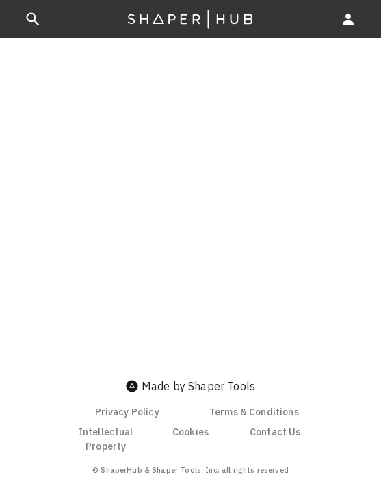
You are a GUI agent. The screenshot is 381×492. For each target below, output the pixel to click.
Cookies (190, 432)
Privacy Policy (127, 412)
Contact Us (275, 432)
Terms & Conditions (254, 412)
